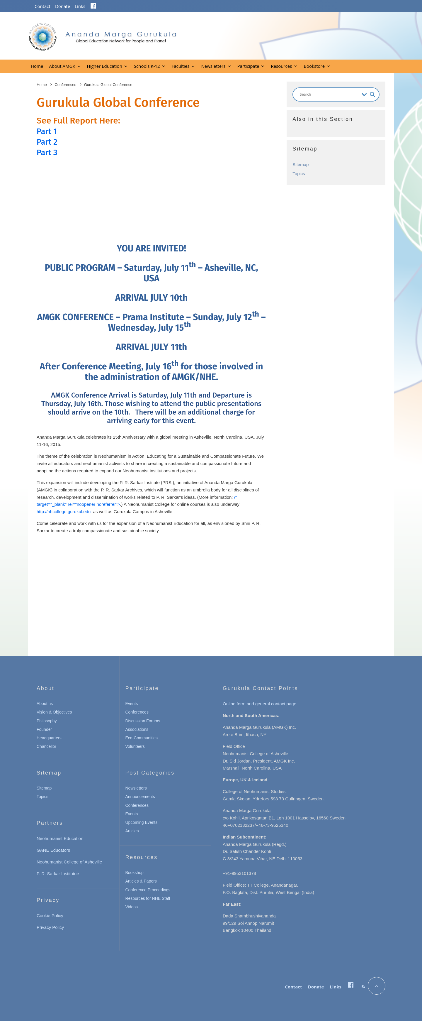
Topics (298, 173)
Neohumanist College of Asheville (69, 861)
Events (131, 703)
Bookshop (134, 872)
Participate (248, 66)
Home (37, 66)
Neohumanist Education (60, 838)
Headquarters (49, 738)
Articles (132, 831)
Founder (44, 729)
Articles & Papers (141, 881)
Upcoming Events (141, 822)
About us (45, 703)
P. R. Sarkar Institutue (58, 873)
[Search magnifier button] (372, 94)
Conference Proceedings (148, 890)
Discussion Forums (142, 721)
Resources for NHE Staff (147, 898)
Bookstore (314, 66)
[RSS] (363, 987)
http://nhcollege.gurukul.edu (64, 511)
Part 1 (48, 131)
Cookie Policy (50, 915)
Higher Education (104, 66)
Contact (42, 6)
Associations (137, 729)
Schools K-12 (147, 66)
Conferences (137, 712)
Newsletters (213, 66)
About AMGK (62, 66)
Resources (281, 66)
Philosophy (47, 721)
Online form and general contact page (259, 703)
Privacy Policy (50, 927)
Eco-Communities (141, 738)
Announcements (140, 796)
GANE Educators (53, 850)
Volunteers (135, 746)
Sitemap (300, 164)
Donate (62, 6)
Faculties (181, 66)
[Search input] (329, 94)
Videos (131, 907)
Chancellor (46, 746)
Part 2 (48, 141)
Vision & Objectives (54, 712)
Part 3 (48, 152)
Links (80, 6)
